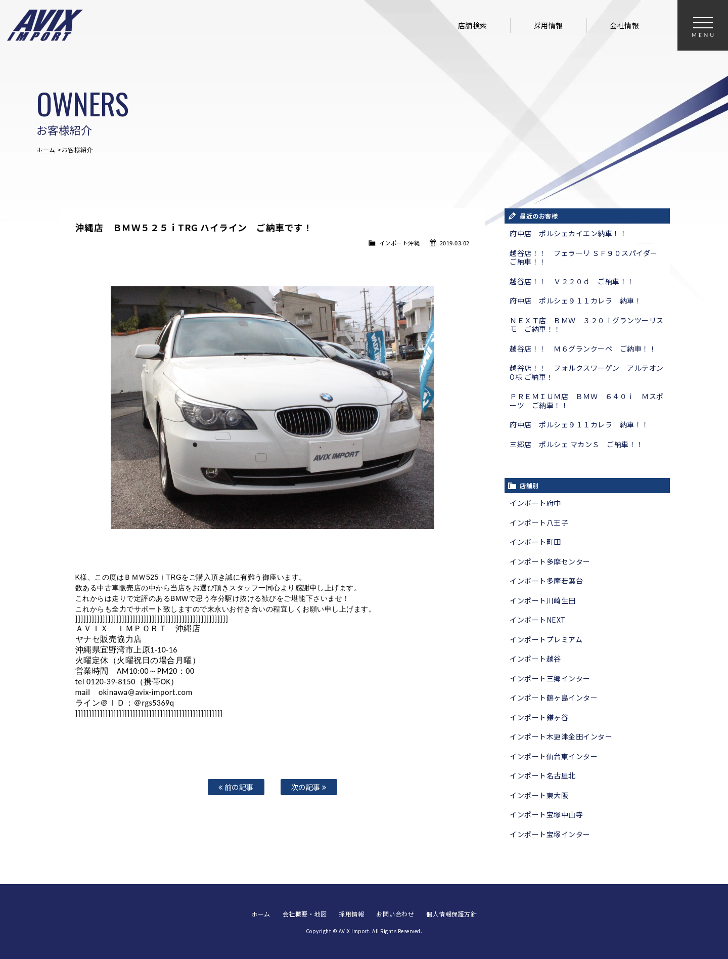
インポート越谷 (535, 658)
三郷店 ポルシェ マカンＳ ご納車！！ (577, 444)
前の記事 (236, 786)
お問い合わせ (395, 913)
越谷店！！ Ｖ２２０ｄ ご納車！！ (572, 281)
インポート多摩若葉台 (546, 581)
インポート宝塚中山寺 (546, 814)
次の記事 (309, 786)
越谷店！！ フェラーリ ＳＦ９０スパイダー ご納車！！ (587, 257)
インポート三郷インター (550, 678)
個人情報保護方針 (451, 913)
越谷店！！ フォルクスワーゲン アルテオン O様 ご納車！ (590, 372)
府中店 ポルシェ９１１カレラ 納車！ (576, 300)
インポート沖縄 (399, 243)
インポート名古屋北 (543, 775)
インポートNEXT (538, 620)
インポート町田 (535, 542)
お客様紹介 (78, 149)
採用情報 (548, 25)
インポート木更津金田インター (561, 736)
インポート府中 (535, 503)
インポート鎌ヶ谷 (539, 717)
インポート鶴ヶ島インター (554, 697)
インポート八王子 (539, 522)
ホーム (46, 149)
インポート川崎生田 (543, 600)
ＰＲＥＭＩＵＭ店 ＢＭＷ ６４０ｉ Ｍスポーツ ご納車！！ (587, 400)
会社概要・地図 (305, 913)
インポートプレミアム (546, 639)
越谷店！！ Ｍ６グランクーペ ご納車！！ (583, 348)
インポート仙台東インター (554, 756)
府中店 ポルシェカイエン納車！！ (568, 233)
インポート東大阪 (539, 795)
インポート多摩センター (550, 561)
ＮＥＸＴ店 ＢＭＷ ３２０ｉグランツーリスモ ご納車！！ (587, 324)
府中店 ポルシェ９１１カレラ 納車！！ (579, 424)
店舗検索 (472, 25)
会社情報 (624, 25)
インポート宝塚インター (550, 834)
